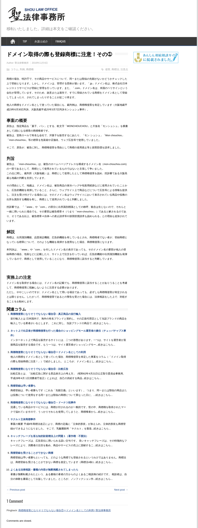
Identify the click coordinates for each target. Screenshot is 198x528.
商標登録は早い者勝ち (23, 385)
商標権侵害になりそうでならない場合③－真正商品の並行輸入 (45, 314)
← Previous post (16, 489)
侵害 (107, 69)
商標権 (30, 69)
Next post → (121, 489)
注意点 (124, 69)
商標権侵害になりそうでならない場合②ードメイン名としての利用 (48, 352)
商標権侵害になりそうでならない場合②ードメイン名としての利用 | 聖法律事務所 (64, 510)
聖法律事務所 (22, 63)
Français (60, 41)
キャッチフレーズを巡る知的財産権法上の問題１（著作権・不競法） (49, 436)
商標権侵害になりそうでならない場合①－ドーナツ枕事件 (43, 402)
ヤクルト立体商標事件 (23, 419)
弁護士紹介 (41, 41)
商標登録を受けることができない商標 (31, 452)
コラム (14, 69)
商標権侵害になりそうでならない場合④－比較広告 (39, 368)
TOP (25, 41)
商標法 (115, 69)
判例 (22, 69)
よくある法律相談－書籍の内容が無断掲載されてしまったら (44, 469)
